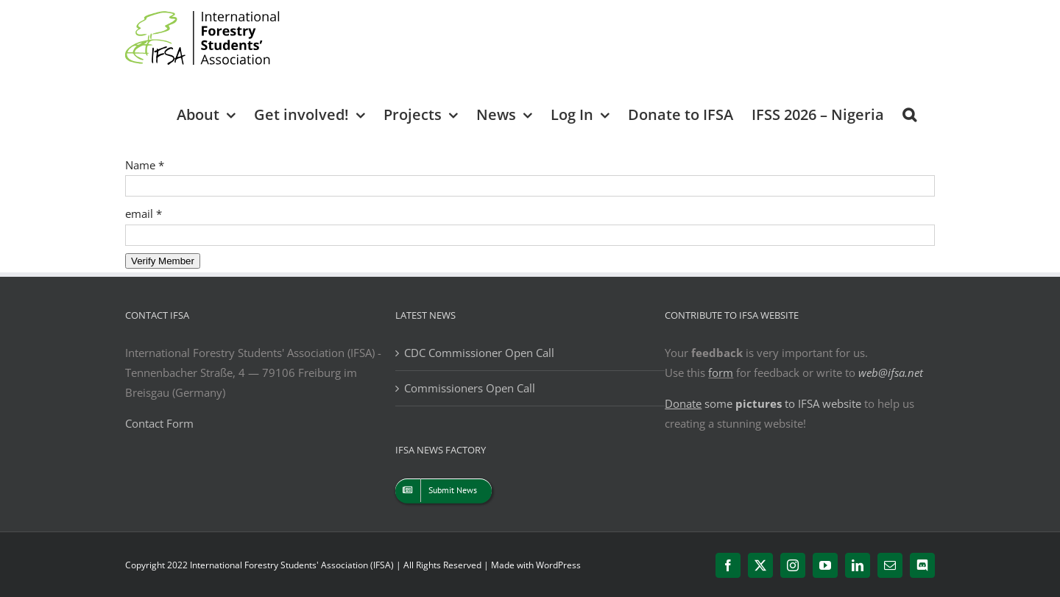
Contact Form (159, 423)
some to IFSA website (763, 403)
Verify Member (162, 260)
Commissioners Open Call (469, 388)
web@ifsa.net (890, 372)
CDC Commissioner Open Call (479, 352)
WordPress (558, 565)
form (720, 372)
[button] (909, 114)
